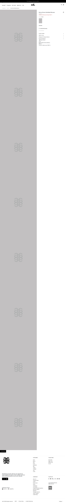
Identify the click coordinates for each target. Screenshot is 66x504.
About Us (34, 479)
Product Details (51, 33)
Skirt (33, 466)
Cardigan (34, 468)
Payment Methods (51, 38)
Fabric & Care (51, 35)
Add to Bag (3, 451)
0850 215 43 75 (51, 483)
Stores (55, 1)
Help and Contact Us (60, 1)
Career (34, 481)
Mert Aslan (50, 459)
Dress (34, 459)
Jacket (34, 467)
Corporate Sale (35, 480)
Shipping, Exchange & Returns (51, 37)
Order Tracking (49, 1)
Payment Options (36, 489)
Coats (34, 471)
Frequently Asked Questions (38, 488)
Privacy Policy (21, 501)
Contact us (35, 485)
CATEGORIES (35, 457)
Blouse (8, 8)
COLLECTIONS (50, 457)
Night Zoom (50, 461)
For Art (49, 463)
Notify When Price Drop (43, 28)
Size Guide (40, 25)
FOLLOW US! (50, 476)
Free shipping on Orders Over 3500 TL (33, 1)
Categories (4, 8)
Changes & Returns (36, 492)
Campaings (35, 486)
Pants (34, 463)
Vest (34, 470)
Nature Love (50, 462)
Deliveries (34, 490)
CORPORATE (35, 476)
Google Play (10, 488)
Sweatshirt (35, 465)
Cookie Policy (35, 494)
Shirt (34, 462)
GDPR (16, 501)
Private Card (35, 482)
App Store (4, 488)
